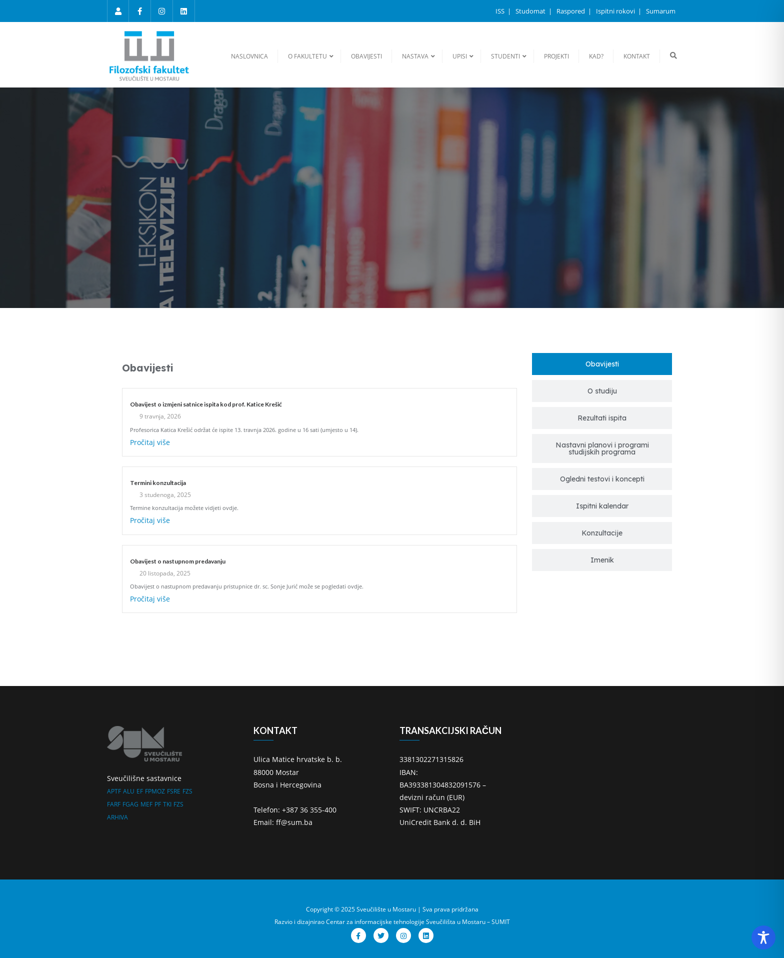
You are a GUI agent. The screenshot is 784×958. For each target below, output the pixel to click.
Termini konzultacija (158, 482)
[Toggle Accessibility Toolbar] (763, 937)
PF (157, 804)
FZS (187, 791)
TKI (167, 804)
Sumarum (661, 11)
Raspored (571, 11)
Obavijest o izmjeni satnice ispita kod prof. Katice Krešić (206, 404)
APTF (114, 791)
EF (139, 791)
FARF (113, 804)
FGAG (130, 804)
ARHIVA (117, 817)
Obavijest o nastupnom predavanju (178, 561)
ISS (501, 11)
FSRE (173, 791)
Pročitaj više (150, 442)
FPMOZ (155, 791)
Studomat (531, 11)
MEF (146, 804)
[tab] (602, 364)
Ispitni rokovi (616, 11)
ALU (128, 791)
